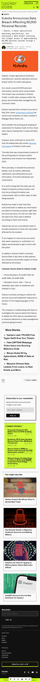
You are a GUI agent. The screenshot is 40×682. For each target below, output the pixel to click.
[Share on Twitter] (14, 679)
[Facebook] (25, 672)
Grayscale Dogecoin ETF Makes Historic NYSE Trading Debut (19, 432)
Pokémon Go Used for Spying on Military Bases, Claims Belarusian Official (19, 565)
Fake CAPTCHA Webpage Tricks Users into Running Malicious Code (18, 345)
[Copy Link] (29, 679)
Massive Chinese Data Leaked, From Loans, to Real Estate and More (18, 366)
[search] (34, 7)
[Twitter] (28, 672)
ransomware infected (24, 112)
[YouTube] (32, 672)
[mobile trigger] (37, 7)
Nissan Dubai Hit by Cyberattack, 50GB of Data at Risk (19, 356)
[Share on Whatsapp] (18, 679)
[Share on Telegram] (26, 679)
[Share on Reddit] (22, 679)
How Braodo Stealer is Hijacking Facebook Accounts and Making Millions (18, 532)
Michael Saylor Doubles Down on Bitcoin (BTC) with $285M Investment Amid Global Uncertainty (20, 461)
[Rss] (37, 672)
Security (4, 11)
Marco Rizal (11, 46)
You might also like (13, 474)
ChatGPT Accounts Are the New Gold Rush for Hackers (18, 596)
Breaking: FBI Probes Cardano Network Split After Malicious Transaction (20, 441)
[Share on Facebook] (10, 679)
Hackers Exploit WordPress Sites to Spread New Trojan (19, 500)
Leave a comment (30, 380)
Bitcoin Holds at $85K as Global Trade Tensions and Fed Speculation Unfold (20, 450)
